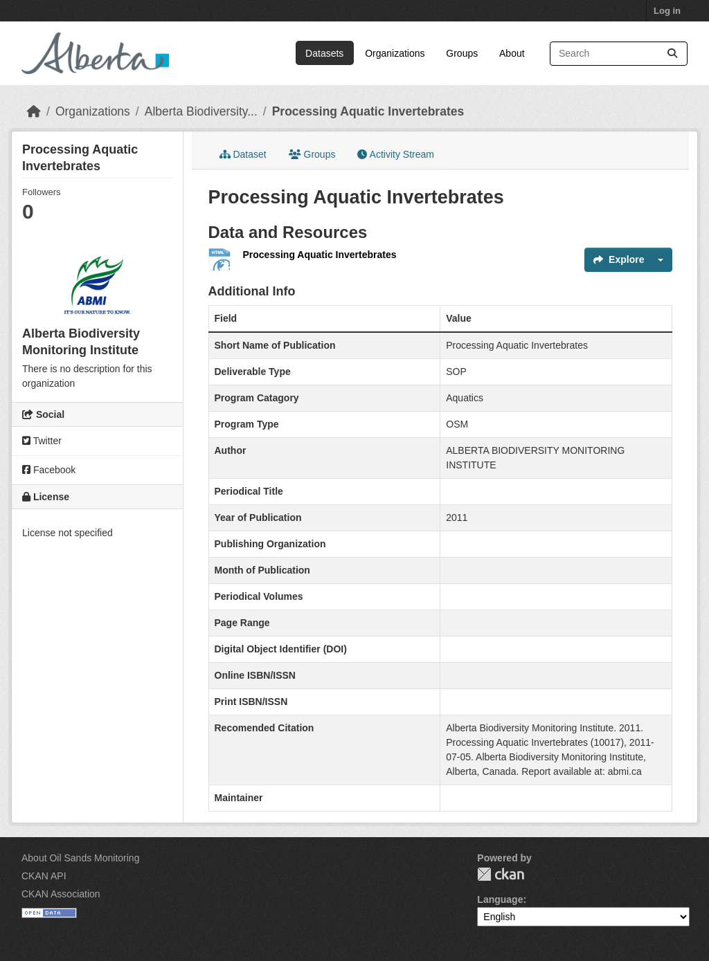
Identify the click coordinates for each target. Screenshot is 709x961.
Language (500, 899)
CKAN (500, 874)
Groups (462, 53)
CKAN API (43, 875)
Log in (667, 11)
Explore (618, 259)
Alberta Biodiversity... (201, 111)
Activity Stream (395, 154)
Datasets (324, 53)
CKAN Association (60, 893)
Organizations (394, 53)
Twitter (42, 440)
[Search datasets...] (619, 54)
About (512, 53)
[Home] (34, 111)
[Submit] (672, 54)
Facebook (48, 469)
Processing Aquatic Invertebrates (368, 111)
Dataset (243, 154)
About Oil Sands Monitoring (80, 857)
